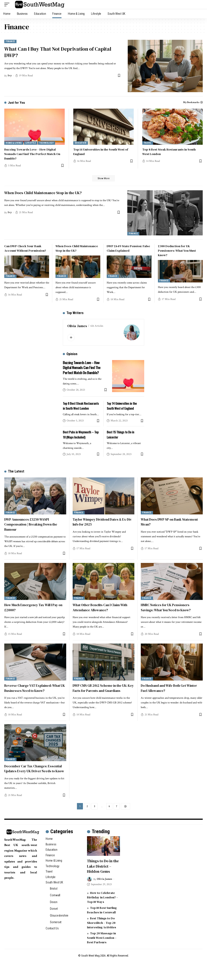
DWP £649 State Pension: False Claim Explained (128, 249)
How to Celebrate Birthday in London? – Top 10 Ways (102, 908)
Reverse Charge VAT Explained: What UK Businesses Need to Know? (33, 693)
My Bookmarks (191, 102)
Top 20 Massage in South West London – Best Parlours (101, 948)
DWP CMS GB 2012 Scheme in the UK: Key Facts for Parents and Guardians (102, 693)
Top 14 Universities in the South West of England (122, 406)
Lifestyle (31, 143)
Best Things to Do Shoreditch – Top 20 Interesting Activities (101, 933)
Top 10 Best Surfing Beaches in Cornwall (101, 920)
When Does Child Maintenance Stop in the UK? (44, 193)
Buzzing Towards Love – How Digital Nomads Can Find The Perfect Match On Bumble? (32, 154)
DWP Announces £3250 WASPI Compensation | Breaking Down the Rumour (32, 530)
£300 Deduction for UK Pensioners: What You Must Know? (177, 251)
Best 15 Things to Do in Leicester (121, 440)
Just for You (17, 102)
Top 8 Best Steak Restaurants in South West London (80, 408)
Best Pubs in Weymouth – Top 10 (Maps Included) (81, 440)
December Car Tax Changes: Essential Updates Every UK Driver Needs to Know (34, 776)
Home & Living (14, 143)
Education (81, 143)
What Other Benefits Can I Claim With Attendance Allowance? (102, 613)
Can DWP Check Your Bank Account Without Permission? (25, 249)
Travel (148, 143)
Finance (10, 41)
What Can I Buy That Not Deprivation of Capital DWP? (56, 53)
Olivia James (77, 326)
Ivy (10, 77)
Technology (46, 143)
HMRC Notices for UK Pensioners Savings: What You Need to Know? (167, 613)
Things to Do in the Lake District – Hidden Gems (103, 877)
